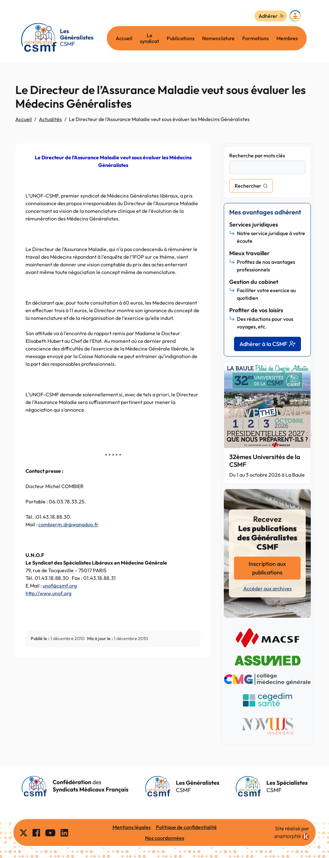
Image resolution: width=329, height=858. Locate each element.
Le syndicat (149, 38)
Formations (255, 38)
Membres (287, 38)
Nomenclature (218, 38)
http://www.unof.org (48, 593)
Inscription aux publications (267, 568)
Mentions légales (132, 827)
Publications (180, 38)
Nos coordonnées (164, 838)
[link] (291, 836)
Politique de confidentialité (186, 827)
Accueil (124, 38)
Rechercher (248, 186)
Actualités (50, 119)
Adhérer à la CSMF (267, 344)
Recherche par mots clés (257, 155)
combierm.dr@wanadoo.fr (68, 524)
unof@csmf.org (60, 585)
